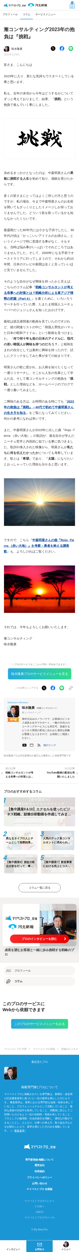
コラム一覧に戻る (40, 887)
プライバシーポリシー (39, 1177)
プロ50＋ (39, 1206)
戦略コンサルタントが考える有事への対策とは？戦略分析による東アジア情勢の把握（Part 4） (38, 292)
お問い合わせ (39, 1183)
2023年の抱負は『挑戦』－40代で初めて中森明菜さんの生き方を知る (39, 407)
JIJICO (39, 1212)
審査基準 (19, 1130)
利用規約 (40, 1171)
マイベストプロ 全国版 (39, 1189)
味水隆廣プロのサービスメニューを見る (39, 674)
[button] (49, 745)
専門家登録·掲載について (39, 1159)
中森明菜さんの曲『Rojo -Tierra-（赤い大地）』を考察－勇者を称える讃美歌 (39, 545)
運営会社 (40, 1165)
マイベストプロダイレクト (39, 1201)
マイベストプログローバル (39, 1217)
